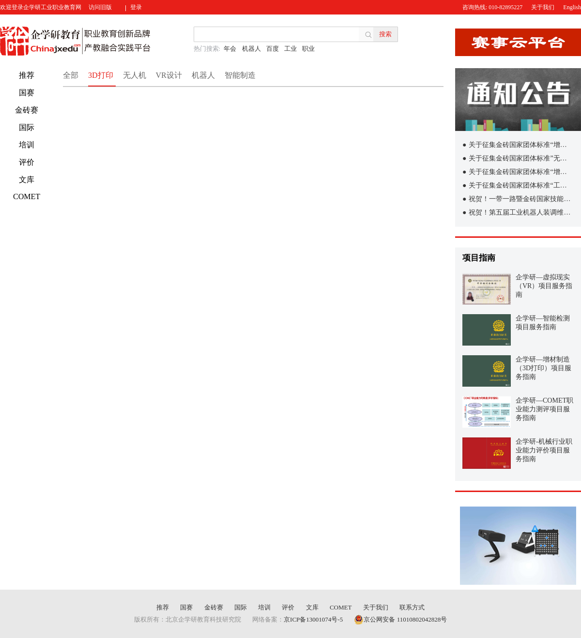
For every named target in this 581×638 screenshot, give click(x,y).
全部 (70, 75)
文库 (26, 179)
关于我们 (542, 7)
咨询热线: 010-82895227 (492, 7)
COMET (26, 196)
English (572, 7)
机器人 (251, 48)
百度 (272, 48)
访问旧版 (100, 7)
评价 (26, 162)
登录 (136, 7)
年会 (230, 48)
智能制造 (240, 75)
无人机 (134, 75)
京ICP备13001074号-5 (313, 619)
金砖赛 (26, 110)
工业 (290, 48)
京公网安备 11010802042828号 (400, 619)
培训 (26, 145)
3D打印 (100, 75)
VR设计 (169, 75)
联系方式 (412, 607)
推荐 (26, 75)
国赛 (26, 92)
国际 (26, 127)
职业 (308, 48)
